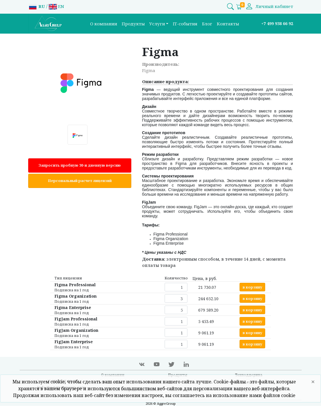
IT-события (185, 23)
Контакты (228, 23)
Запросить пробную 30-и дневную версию (79, 165)
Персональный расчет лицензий (80, 180)
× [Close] (313, 381)
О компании (103, 23)
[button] (159, 23)
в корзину (252, 287)
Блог (207, 23)
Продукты (133, 23)
